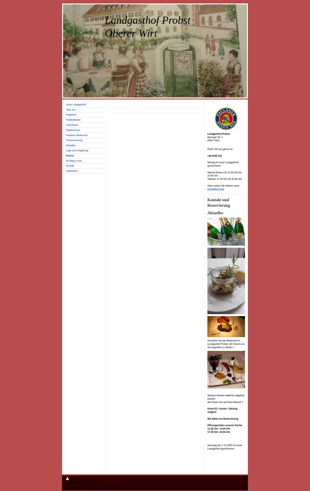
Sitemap (89, 479)
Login (241, 479)
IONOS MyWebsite (103, 488)
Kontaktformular (215, 189)
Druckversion (74, 479)
